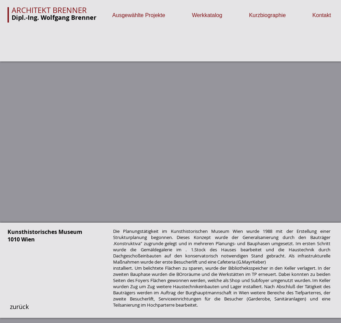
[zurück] (19, 307)
